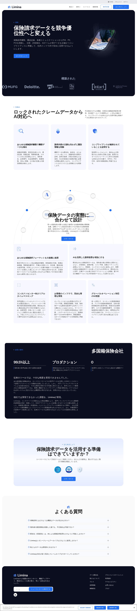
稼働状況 (92, 603)
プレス (92, 597)
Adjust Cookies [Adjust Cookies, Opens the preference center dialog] (85, 608)
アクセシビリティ (110, 597)
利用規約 (108, 593)
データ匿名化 (94, 590)
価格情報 (95, 7)
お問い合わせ (109, 600)
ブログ (107, 603)
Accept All (113, 608)
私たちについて (95, 593)
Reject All (100, 608)
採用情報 (92, 600)
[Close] (134, 608)
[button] (110, 2)
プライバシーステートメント (114, 590)
